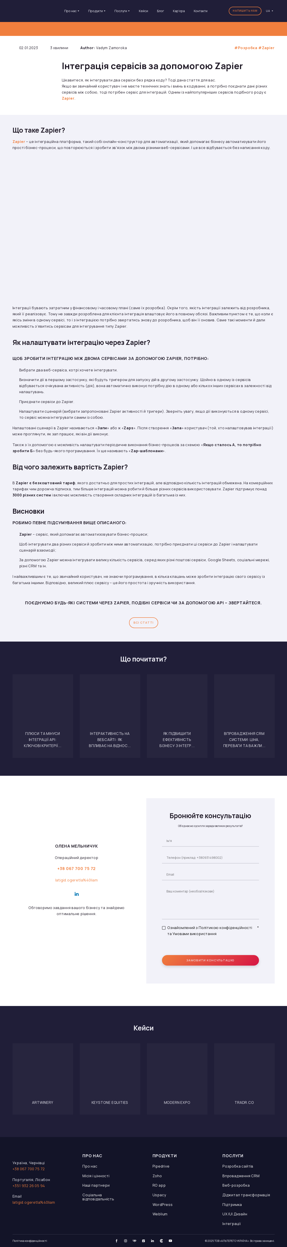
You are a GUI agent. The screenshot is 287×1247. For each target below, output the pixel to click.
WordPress (163, 1204)
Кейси (143, 11)
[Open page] (43, 704)
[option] (268, 11)
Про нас (89, 1166)
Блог (160, 11)
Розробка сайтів (237, 1166)
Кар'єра (179, 11)
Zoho (157, 1175)
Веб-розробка (236, 1185)
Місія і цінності (96, 1175)
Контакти (200, 11)
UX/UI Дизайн (234, 1214)
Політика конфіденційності (30, 1241)
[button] (245, 11)
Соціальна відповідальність (98, 1196)
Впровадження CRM (241, 1175)
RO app (159, 1185)
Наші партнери (96, 1185)
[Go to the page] (33, 11)
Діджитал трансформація (246, 1194)
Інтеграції (231, 1223)
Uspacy (159, 1194)
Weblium (160, 1214)
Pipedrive (161, 1166)
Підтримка (232, 1204)
